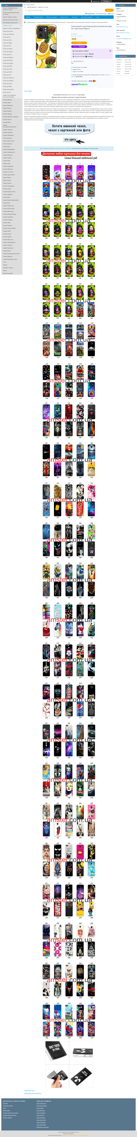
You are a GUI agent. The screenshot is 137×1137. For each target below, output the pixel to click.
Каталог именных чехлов (10, 17)
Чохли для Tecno (7, 69)
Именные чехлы (38, 17)
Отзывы (5, 265)
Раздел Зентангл (7, 245)
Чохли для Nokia (7, 43)
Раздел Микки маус (8, 211)
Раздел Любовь (7, 111)
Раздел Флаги (7, 122)
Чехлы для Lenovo (8, 31)
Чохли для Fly (7, 92)
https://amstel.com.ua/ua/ (123, 32)
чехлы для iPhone (41, 1122)
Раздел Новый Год (8, 217)
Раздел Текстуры (7, 129)
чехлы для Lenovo (41, 1103)
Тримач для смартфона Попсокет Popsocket (9, 96)
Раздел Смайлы (7, 158)
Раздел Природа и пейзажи (10, 116)
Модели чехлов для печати (10, 20)
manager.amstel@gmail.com (123, 38)
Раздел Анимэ (7, 251)
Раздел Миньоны (7, 155)
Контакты (75, 17)
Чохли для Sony (7, 40)
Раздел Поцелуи (7, 220)
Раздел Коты (6, 203)
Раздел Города (7, 119)
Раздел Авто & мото (8, 141)
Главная (28, 17)
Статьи (4, 270)
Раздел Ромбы (7, 234)
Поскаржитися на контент (68, 1135)
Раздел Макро (7, 177)
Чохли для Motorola (8, 78)
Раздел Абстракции (8, 135)
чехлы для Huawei (41, 1125)
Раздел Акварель (7, 194)
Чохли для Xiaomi (8, 51)
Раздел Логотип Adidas (9, 228)
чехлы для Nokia (40, 1113)
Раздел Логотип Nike (8, 208)
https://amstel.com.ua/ (122, 26)
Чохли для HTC (7, 46)
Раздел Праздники (8, 166)
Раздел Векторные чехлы (10, 259)
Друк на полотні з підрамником (11, 28)
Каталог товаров (7, 1117)
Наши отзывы (6, 1110)
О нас (4, 262)
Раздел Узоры (7, 180)
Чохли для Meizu (7, 48)
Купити (79, 43)
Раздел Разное (7, 183)
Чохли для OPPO (7, 66)
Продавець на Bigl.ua (68, 1133)
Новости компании (8, 273)
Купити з (79, 46)
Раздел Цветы (7, 102)
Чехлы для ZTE (7, 54)
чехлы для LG (40, 1108)
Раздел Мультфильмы (9, 149)
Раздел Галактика (7, 132)
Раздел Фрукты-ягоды (9, 191)
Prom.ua (77, 1132)
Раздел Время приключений (10, 200)
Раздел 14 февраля (8, 186)
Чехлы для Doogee (8, 89)
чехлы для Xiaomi (41, 1120)
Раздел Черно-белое (9, 174)
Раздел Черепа (7, 236)
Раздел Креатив (7, 144)
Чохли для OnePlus (8, 80)
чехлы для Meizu (40, 1117)
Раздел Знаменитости (9, 152)
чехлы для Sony (40, 1110)
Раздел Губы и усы (8, 239)
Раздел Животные (8, 105)
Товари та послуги (31, 22)
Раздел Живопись (8, 169)
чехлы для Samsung (41, 1106)
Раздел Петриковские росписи (11, 253)
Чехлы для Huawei (8, 63)
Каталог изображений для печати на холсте (10, 8)
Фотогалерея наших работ (10, 22)
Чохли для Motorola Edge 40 (58, 22)
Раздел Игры (6, 160)
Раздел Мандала (7, 256)
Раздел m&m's (7, 189)
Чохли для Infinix (7, 72)
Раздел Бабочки (7, 100)
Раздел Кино (6, 146)
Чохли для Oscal (7, 83)
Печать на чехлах (52, 17)
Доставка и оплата (8, 267)
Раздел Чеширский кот (9, 242)
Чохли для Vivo (7, 75)
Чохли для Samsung (8, 34)
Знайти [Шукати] (109, 10)
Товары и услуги (7, 25)
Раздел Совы (6, 222)
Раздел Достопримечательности (9, 126)
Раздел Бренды (7, 138)
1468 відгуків (96, 1)
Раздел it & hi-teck (8, 172)
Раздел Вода (6, 197)
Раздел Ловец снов (8, 205)
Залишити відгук (102, 13)
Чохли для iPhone (8, 60)
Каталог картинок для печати (10, 1113)
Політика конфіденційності (82, 1135)
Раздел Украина (7, 114)
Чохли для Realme (8, 57)
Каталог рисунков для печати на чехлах (11, 13)
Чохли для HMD (7, 86)
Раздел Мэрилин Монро (9, 214)
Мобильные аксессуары (42, 1127)
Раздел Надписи (7, 225)
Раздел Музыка (7, 108)
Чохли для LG (6, 37)
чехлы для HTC (40, 1115)
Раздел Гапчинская (8, 248)
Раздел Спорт (7, 163)
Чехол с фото (64, 17)
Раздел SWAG (7, 231)
